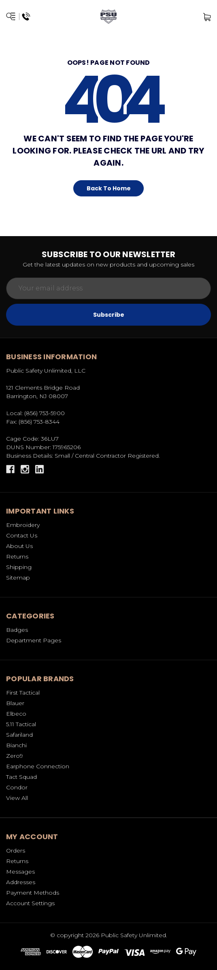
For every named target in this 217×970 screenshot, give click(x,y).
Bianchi (16, 745)
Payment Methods (32, 892)
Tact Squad (21, 776)
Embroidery (23, 525)
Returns (17, 556)
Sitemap (18, 577)
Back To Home (109, 188)
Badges (17, 629)
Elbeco (16, 713)
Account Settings (30, 903)
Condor (17, 787)
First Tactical (23, 692)
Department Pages (33, 640)
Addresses (20, 882)
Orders (15, 850)
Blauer (15, 703)
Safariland (19, 734)
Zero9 (14, 755)
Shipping (19, 567)
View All (17, 798)
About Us (19, 546)
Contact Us (21, 535)
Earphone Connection (37, 766)
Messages (20, 871)
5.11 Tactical (21, 724)
